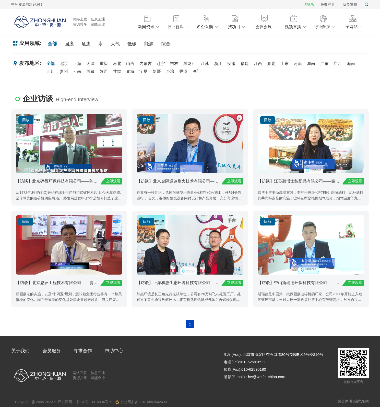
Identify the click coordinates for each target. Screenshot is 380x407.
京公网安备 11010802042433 (141, 402)
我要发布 (350, 4)
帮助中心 (114, 350)
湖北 (271, 63)
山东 (284, 63)
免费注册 (327, 4)
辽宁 (161, 63)
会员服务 (51, 350)
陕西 (104, 71)
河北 (117, 63)
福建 (245, 63)
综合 (165, 43)
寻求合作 (83, 350)
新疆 (157, 71)
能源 (148, 43)
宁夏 (143, 71)
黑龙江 (189, 63)
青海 (130, 71)
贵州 (64, 71)
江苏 (205, 63)
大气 (115, 43)
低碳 (132, 43)
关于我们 (20, 350)
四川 (50, 71)
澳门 (197, 71)
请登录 (308, 4)
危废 (86, 43)
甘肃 (117, 71)
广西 (338, 63)
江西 (258, 63)
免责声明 (345, 401)
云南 (77, 71)
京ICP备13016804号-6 (94, 402)
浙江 (218, 63)
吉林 (174, 63)
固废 (69, 43)
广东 (324, 63)
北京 (64, 63)
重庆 (104, 63)
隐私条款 (361, 401)
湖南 (311, 63)
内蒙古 (145, 63)
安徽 (231, 63)
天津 (90, 63)
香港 (183, 71)
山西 (130, 63)
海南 (351, 63)
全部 (52, 43)
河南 (298, 63)
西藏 (90, 71)
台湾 (170, 71)
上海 (77, 63)
